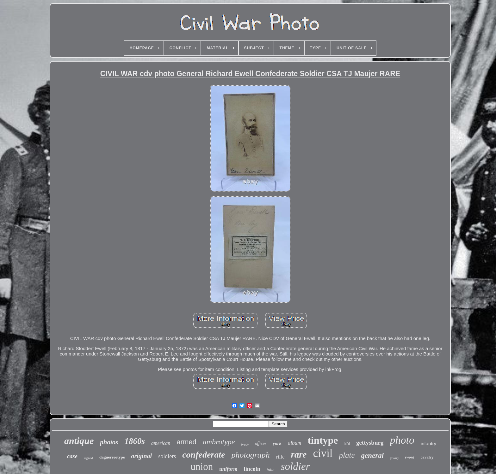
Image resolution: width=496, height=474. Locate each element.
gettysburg (370, 442)
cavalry (426, 457)
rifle (280, 456)
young (394, 458)
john (271, 469)
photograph (250, 454)
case (72, 456)
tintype (322, 440)
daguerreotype (112, 457)
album (294, 443)
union (202, 466)
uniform (228, 469)
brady (245, 444)
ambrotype (219, 442)
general (372, 455)
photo (402, 440)
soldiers (167, 456)
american (160, 443)
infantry (428, 443)
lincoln (252, 469)
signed (88, 458)
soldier (295, 466)
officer (261, 443)
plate (347, 455)
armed (186, 442)
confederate (203, 454)
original (141, 456)
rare (299, 454)
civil (322, 453)
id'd (347, 443)
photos (109, 442)
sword (409, 457)
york (277, 443)
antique (79, 440)
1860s (134, 441)
